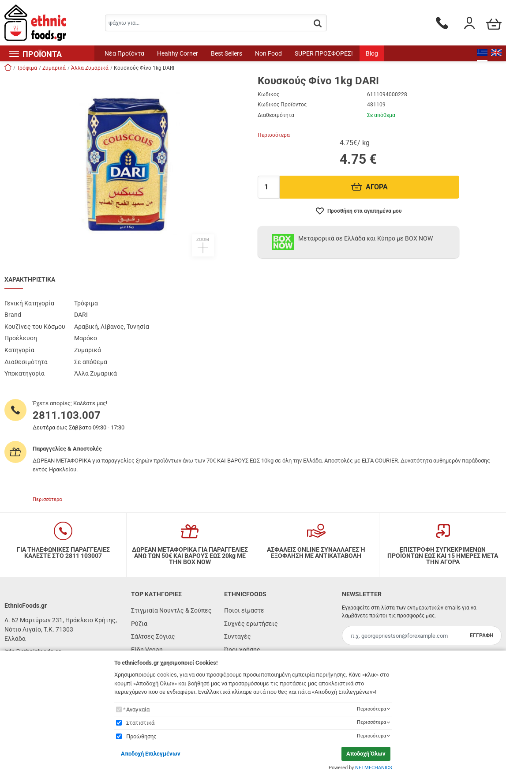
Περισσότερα (274, 135)
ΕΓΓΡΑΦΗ (481, 635)
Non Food (268, 53)
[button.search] (317, 23)
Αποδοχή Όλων (366, 753)
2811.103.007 (67, 415)
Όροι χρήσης (242, 649)
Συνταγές (237, 636)
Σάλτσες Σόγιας (153, 636)
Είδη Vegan (147, 649)
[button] (126, 165)
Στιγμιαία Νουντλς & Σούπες (171, 610)
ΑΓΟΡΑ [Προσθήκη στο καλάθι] (369, 186)
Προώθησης (141, 736)
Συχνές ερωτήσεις (251, 623)
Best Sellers (226, 53)
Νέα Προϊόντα (124, 53)
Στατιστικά (140, 722)
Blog (372, 53)
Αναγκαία (138, 709)
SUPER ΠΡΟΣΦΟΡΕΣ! (324, 53)
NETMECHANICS (373, 768)
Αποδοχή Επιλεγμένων (150, 753)
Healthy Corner (177, 53)
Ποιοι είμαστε (244, 610)
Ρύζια (139, 623)
